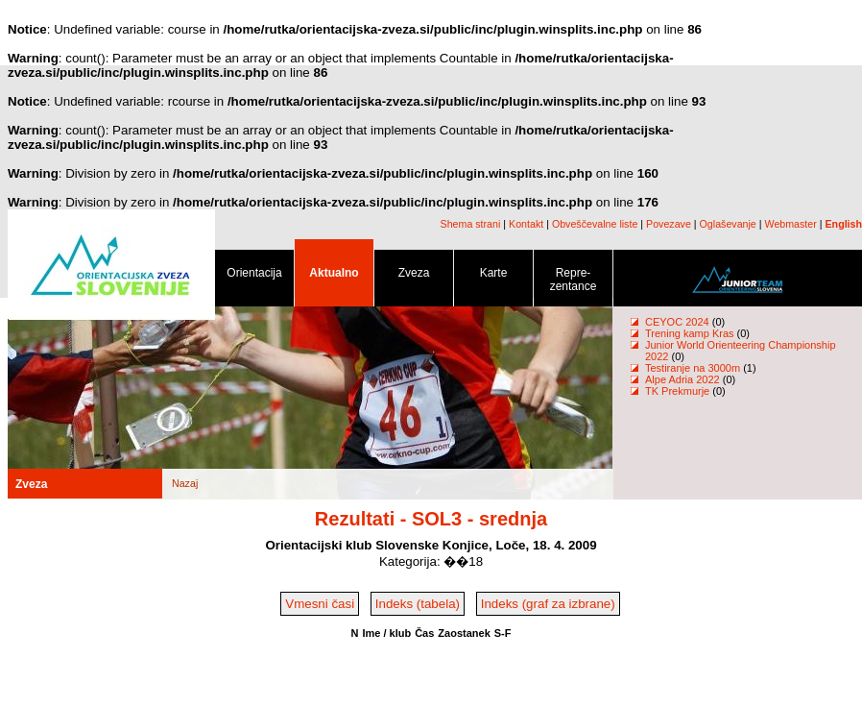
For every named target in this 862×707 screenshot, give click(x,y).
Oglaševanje (728, 224)
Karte (493, 276)
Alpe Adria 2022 (682, 379)
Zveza (413, 276)
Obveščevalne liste (594, 224)
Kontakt (526, 224)
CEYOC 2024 (677, 322)
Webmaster (791, 224)
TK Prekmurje (677, 391)
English (844, 224)
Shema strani (471, 224)
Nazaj (185, 483)
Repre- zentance (573, 283)
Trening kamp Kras (689, 333)
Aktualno (334, 276)
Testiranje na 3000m (694, 368)
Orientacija (254, 276)
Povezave (668, 224)
